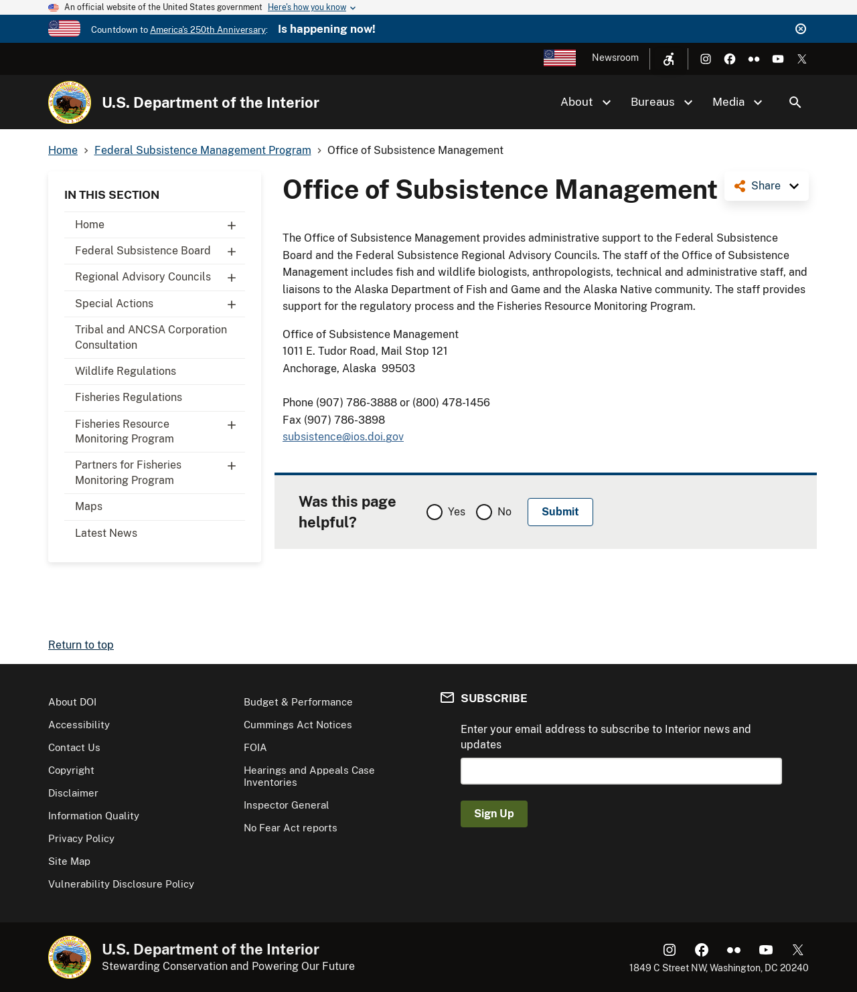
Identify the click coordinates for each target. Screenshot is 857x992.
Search (795, 102)
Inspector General (286, 805)
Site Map (69, 861)
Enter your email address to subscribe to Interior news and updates (606, 736)
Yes (456, 511)
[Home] (69, 102)
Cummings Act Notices (298, 724)
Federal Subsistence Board (160, 251)
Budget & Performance (298, 702)
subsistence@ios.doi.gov (343, 436)
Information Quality (93, 815)
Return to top (81, 645)
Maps (88, 506)
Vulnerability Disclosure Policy (121, 884)
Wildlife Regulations (125, 371)
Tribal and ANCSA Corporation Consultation (151, 337)
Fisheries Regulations (128, 397)
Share (766, 185)
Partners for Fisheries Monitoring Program (160, 469)
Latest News (106, 533)
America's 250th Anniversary (208, 30)
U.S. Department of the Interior (210, 102)
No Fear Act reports (290, 827)
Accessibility (79, 724)
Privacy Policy (81, 838)
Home (160, 225)
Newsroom (615, 57)
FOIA (255, 747)
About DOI (72, 702)
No (504, 511)
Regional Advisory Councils (160, 277)
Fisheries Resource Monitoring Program (160, 428)
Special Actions (160, 304)
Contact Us (74, 747)
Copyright (71, 770)
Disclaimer (73, 793)
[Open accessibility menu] (668, 59)
